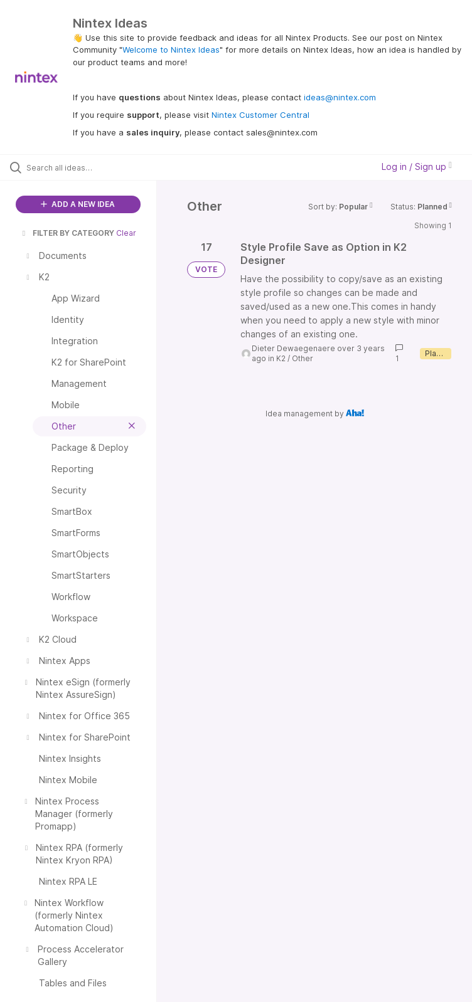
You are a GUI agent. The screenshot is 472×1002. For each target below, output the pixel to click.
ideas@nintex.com (340, 97)
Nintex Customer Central (260, 115)
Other (302, 358)
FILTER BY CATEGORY (67, 233)
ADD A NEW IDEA (78, 204)
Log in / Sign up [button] (417, 166)
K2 (281, 358)
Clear (126, 233)
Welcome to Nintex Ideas (171, 50)
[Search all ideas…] (84, 167)
